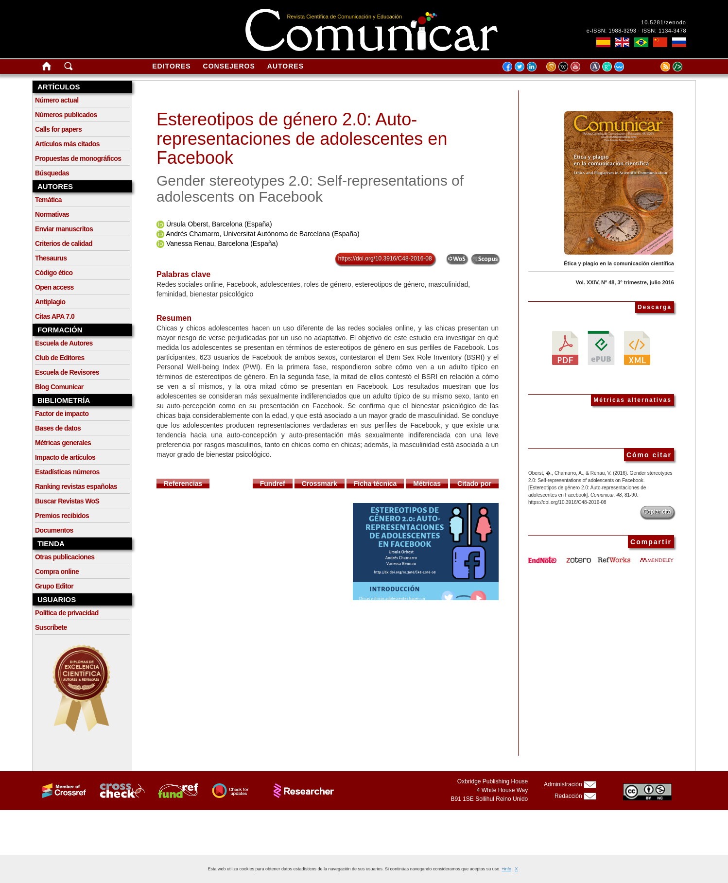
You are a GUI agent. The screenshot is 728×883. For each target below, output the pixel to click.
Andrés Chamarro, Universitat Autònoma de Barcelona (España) (262, 234)
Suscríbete (51, 627)
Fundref (272, 483)
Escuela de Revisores (67, 372)
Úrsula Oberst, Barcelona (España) (219, 224)
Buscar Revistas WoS (67, 501)
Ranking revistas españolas (76, 486)
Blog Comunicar (59, 387)
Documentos (54, 530)
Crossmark (319, 483)
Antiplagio (50, 302)
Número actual (56, 100)
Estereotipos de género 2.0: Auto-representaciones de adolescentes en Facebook (301, 138)
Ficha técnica (375, 483)
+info (506, 868)
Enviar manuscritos (64, 229)
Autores (285, 66)
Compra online (57, 571)
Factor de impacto (61, 413)
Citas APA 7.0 (54, 316)
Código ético (54, 273)
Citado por (474, 483)
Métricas (427, 483)
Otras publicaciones (64, 557)
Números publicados (66, 115)
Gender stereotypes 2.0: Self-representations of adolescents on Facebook (310, 189)
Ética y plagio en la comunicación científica (619, 263)
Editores (171, 66)
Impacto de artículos (65, 457)
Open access (54, 287)
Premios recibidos (62, 515)
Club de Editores (60, 358)
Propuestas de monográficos (78, 158)
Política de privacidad (67, 613)
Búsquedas (52, 173)
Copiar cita (657, 511)
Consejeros (229, 66)
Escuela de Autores (64, 343)
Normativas (52, 214)
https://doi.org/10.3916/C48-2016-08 (385, 258)
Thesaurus (51, 258)
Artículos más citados (67, 144)
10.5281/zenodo (663, 22)
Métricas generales (63, 443)
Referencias (183, 483)
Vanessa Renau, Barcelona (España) (222, 243)
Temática (48, 200)
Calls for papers (58, 129)
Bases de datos (58, 428)
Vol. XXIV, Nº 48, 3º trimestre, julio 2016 (625, 282)
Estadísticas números (67, 472)
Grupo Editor (54, 586)
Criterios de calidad (63, 243)
